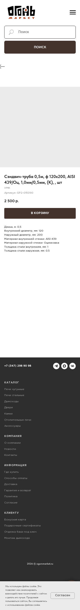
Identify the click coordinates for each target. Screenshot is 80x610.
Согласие (10, 503)
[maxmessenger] (64, 366)
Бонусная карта (15, 519)
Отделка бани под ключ (20, 532)
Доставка (10, 484)
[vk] (72, 366)
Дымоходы (11, 401)
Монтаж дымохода (17, 538)
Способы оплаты (15, 478)
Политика (10, 496)
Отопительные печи (17, 420)
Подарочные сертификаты (22, 525)
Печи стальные (14, 395)
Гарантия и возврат (17, 490)
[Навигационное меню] (73, 12)
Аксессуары (12, 426)
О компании (12, 443)
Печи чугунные (14, 389)
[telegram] (56, 366)
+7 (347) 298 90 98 (17, 366)
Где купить (11, 472)
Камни (8, 414)
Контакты (10, 455)
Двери (8, 407)
